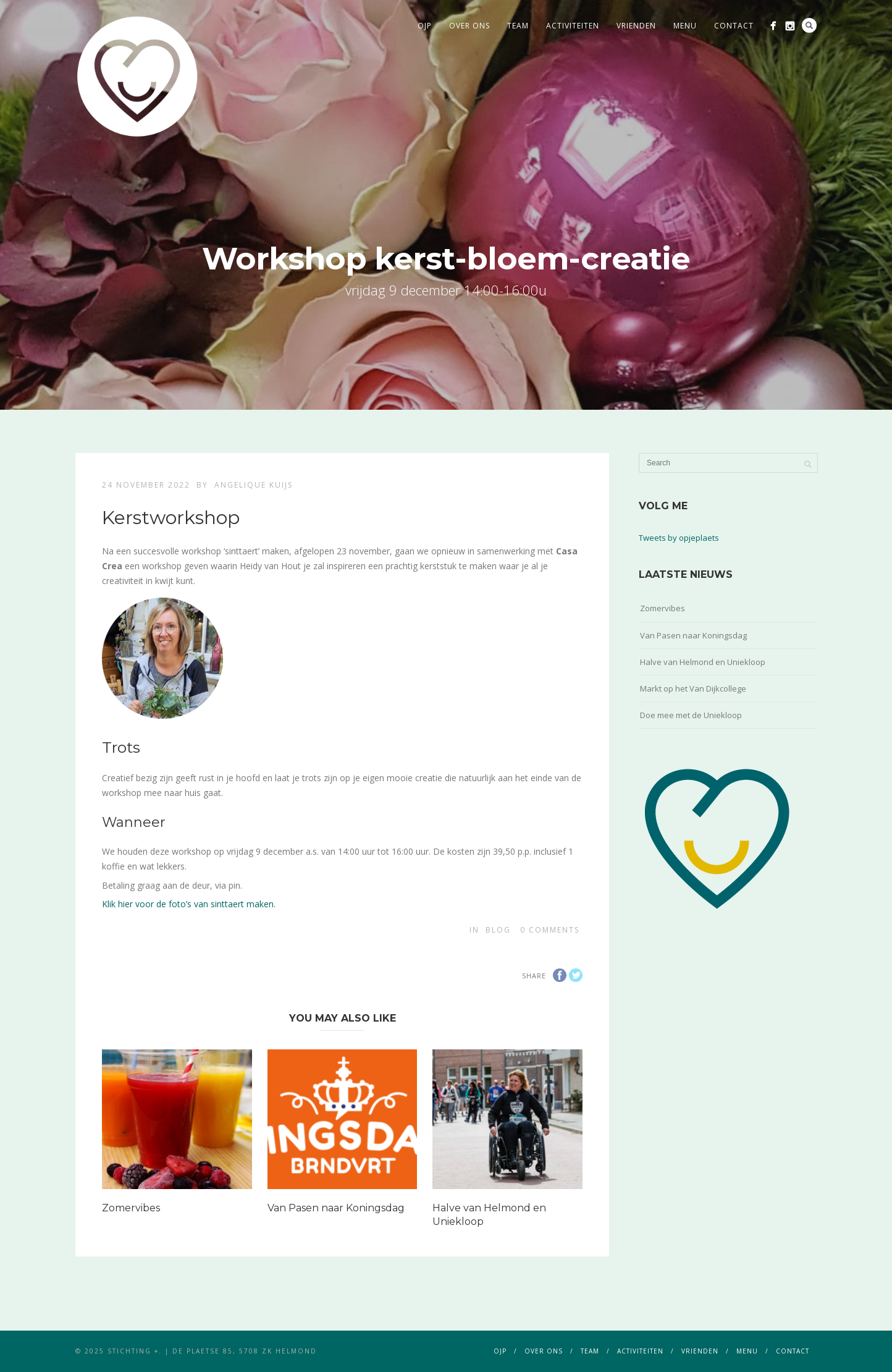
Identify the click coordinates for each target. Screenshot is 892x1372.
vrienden (636, 25)
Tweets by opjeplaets (679, 537)
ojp (425, 25)
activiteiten (572, 25)
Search (809, 25)
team (518, 25)
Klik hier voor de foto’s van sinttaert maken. (189, 904)
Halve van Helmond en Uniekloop (702, 661)
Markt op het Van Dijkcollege (693, 688)
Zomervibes (131, 1208)
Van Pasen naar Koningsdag (336, 1208)
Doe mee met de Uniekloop (691, 715)
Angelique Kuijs (253, 485)
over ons (469, 25)
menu (685, 25)
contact (734, 25)
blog (498, 930)
